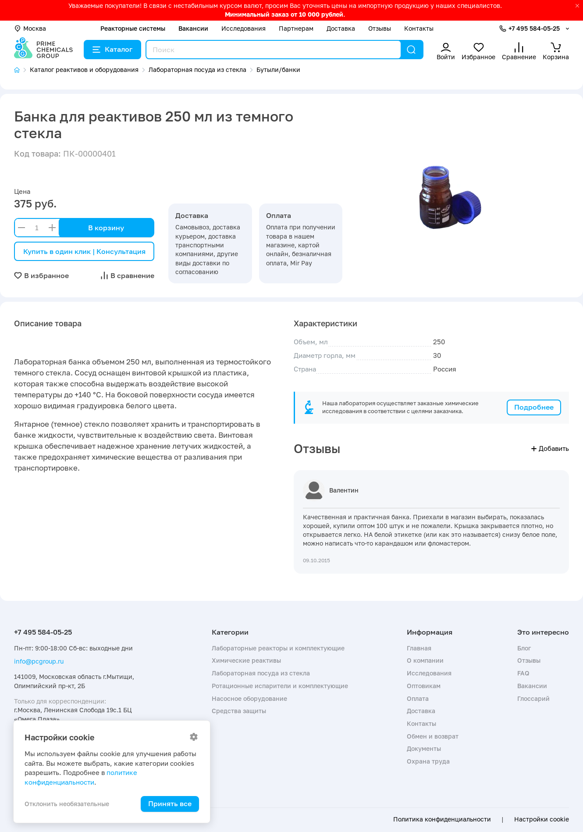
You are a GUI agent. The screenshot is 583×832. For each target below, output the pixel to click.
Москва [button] (30, 28)
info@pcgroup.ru (39, 661)
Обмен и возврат (433, 736)
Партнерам (296, 28)
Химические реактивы (246, 660)
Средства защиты (239, 710)
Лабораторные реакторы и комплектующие (278, 648)
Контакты (419, 28)
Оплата (418, 698)
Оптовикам (424, 685)
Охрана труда (428, 761)
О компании (425, 660)
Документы (424, 748)
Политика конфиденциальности (442, 819)
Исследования (243, 28)
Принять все (170, 803)
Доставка (341, 28)
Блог (524, 648)
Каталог (112, 49)
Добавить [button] (550, 448)
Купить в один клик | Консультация (84, 251)
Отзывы (379, 28)
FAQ (523, 673)
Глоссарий (533, 698)
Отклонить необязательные (67, 803)
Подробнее (534, 407)
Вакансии (193, 28)
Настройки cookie (541, 819)
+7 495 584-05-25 (534, 28)
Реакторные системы (132, 28)
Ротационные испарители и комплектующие (280, 685)
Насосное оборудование (249, 698)
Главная (419, 648)
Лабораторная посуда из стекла (261, 673)
